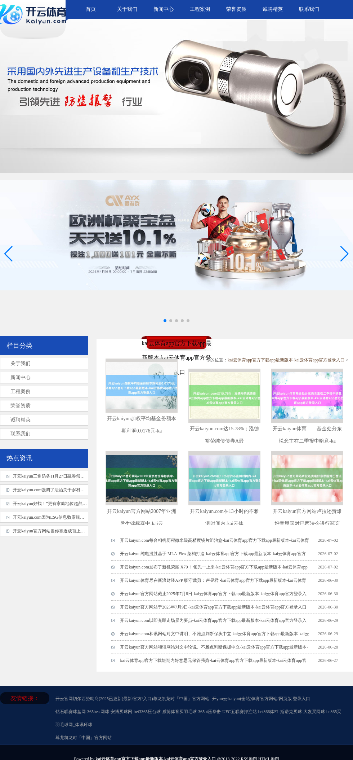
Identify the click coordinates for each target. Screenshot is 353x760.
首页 (91, 9)
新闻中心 (163, 9)
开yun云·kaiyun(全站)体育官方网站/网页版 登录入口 (261, 698)
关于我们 (127, 9)
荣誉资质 (236, 9)
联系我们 (309, 9)
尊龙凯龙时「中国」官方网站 (181, 698)
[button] (344, 254)
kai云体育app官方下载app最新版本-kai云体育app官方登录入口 (286, 360)
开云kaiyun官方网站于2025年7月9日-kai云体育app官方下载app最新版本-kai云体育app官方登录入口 (213, 607)
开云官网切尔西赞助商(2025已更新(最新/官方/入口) (104, 698)
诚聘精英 (273, 9)
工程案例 (200, 9)
